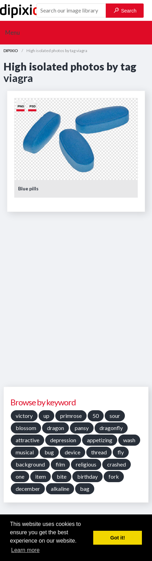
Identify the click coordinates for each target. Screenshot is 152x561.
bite (61, 476)
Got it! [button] (117, 538)
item (40, 476)
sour (115, 415)
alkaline (60, 488)
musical (25, 452)
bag (84, 488)
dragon (55, 427)
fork (114, 476)
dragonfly (111, 427)
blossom (26, 427)
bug (49, 452)
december (28, 488)
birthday (87, 476)
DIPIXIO (10, 50)
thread (99, 452)
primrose (71, 415)
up (46, 415)
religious (86, 464)
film (60, 464)
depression (63, 440)
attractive (27, 440)
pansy (82, 427)
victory (24, 415)
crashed (116, 464)
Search (125, 11)
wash (129, 440)
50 (96, 415)
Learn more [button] (25, 550)
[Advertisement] (76, 302)
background (30, 464)
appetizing (99, 440)
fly (121, 452)
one (20, 476)
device (72, 452)
